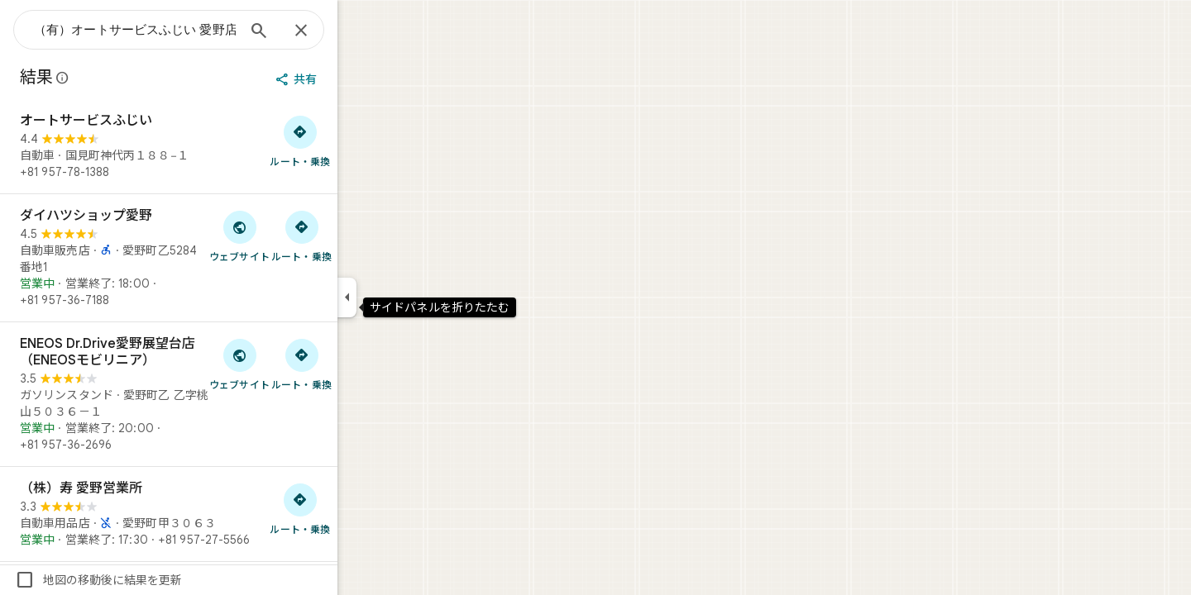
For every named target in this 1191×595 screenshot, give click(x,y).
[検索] (318, 32)
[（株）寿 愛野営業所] (228, 514)
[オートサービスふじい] (228, 146)
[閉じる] (360, 31)
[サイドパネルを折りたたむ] (406, 297)
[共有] (357, 79)
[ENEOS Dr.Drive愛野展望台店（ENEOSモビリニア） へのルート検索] (361, 364)
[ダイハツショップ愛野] (228, 257)
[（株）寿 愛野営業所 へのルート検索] (360, 508)
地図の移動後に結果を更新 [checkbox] (158, 580)
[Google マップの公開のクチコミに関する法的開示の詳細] (122, 77)
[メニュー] (30, 28)
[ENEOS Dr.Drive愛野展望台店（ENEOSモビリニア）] (228, 394)
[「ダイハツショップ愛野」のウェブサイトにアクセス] (299, 235)
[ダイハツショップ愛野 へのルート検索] (361, 235)
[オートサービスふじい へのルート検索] (360, 140)
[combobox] (194, 30)
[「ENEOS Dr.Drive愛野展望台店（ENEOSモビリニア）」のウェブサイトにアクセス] (299, 364)
